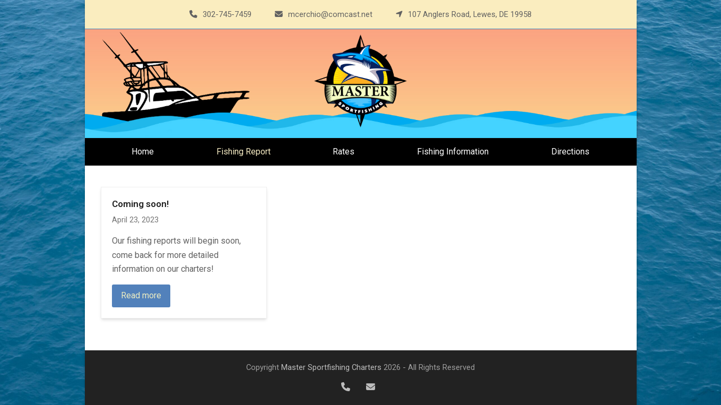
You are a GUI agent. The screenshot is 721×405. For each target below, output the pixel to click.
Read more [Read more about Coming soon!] (141, 295)
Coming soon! (140, 204)
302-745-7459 (227, 14)
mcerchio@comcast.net (330, 14)
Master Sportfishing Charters (331, 367)
